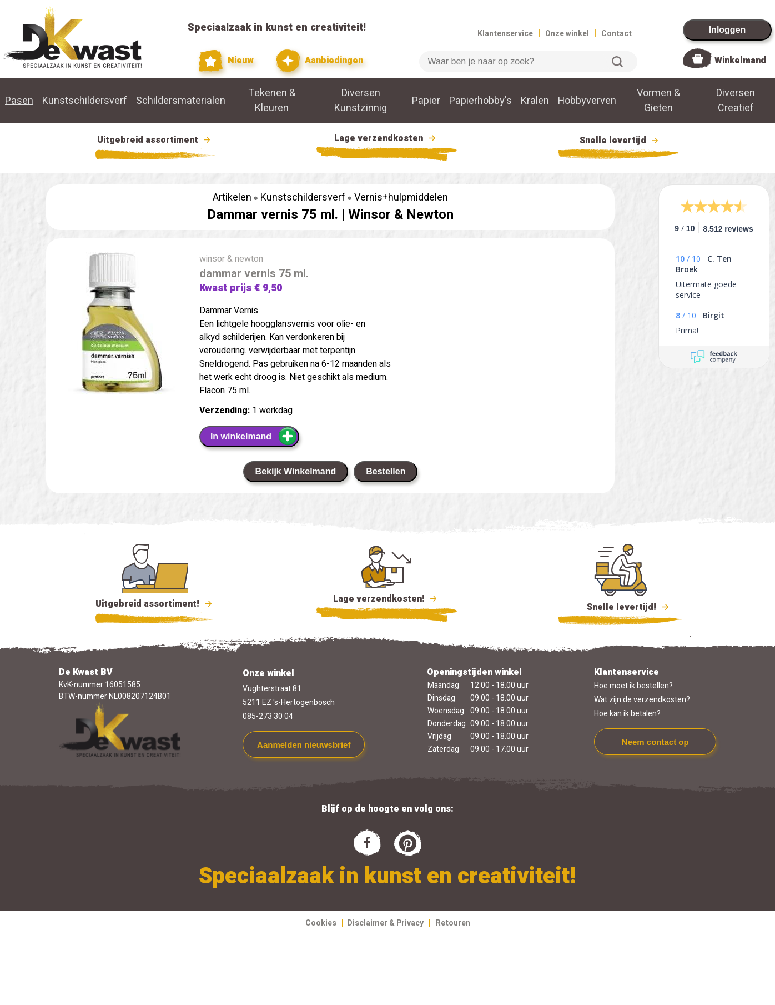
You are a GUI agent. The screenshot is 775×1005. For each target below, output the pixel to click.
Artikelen (232, 197)
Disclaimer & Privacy (385, 923)
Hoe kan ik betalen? (627, 713)
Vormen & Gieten (658, 101)
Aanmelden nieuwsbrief (303, 744)
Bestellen (385, 471)
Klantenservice (505, 33)
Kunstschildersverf (84, 100)
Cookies (320, 923)
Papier (426, 100)
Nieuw (226, 61)
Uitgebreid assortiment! (155, 604)
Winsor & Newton (401, 214)
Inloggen (727, 29)
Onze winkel (567, 33)
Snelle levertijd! (620, 606)
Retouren (453, 923)
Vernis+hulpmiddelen (401, 197)
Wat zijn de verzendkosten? (642, 700)
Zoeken (617, 62)
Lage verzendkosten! (386, 600)
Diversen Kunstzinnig (360, 101)
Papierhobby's (480, 100)
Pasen (19, 100)
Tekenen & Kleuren (271, 101)
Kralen (535, 100)
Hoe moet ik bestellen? (633, 686)
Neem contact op (655, 742)
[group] (117, 325)
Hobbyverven (587, 100)
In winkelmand (254, 436)
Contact (616, 33)
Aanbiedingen (319, 60)
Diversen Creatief (735, 101)
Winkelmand (740, 60)
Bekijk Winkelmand (295, 471)
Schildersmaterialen (180, 100)
